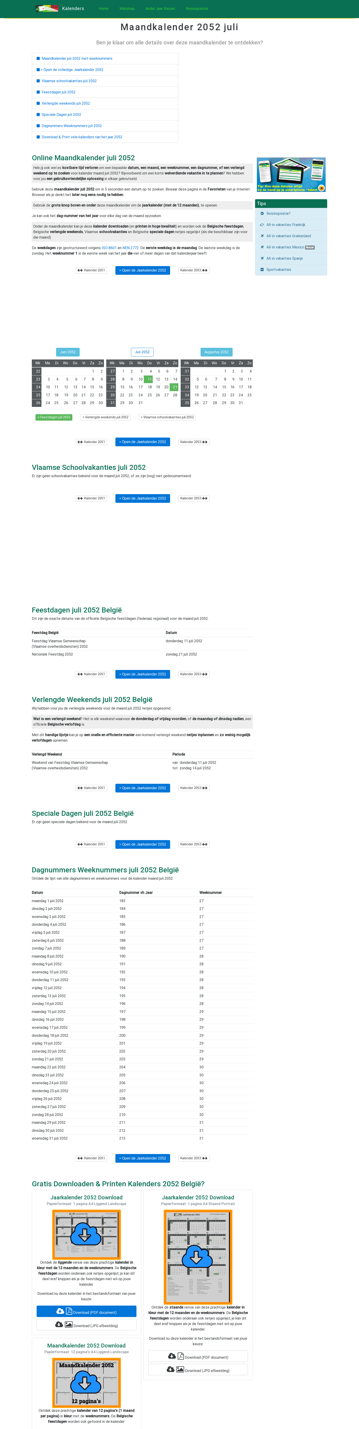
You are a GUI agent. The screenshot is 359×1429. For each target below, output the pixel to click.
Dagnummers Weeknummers (69, 126)
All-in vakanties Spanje (281, 258)
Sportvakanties (275, 269)
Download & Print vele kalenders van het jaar (79, 137)
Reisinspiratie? (275, 213)
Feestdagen (56, 92)
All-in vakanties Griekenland (285, 236)
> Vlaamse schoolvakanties (167, 417)
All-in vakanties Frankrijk (282, 225)
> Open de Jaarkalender (142, 270)
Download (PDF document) (86, 1311)
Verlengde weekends (63, 103)
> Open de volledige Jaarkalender (70, 70)
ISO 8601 (109, 248)
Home (104, 8)
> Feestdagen (54, 417)
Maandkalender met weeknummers (74, 58)
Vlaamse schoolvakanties (67, 81)
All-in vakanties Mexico (287, 247)
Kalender (91, 270)
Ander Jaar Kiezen (160, 8)
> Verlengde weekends (105, 417)
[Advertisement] (142, 313)
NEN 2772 (130, 248)
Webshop (127, 8)
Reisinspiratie (197, 8)
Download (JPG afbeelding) (86, 1324)
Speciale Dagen (59, 114)
